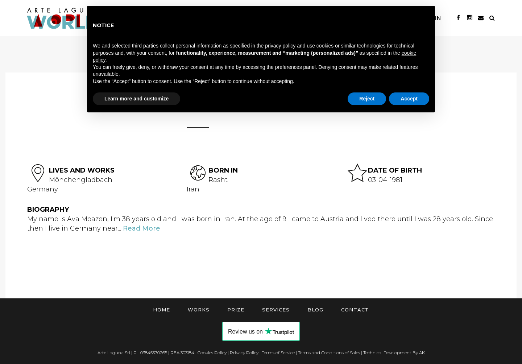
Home (161, 310)
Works (199, 310)
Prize (235, 310)
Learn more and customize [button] (136, 99)
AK (422, 352)
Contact (355, 310)
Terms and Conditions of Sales (329, 352)
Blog (315, 310)
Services (276, 310)
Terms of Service (278, 352)
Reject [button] (366, 99)
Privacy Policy (244, 352)
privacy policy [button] (280, 46)
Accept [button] (409, 99)
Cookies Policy (212, 352)
